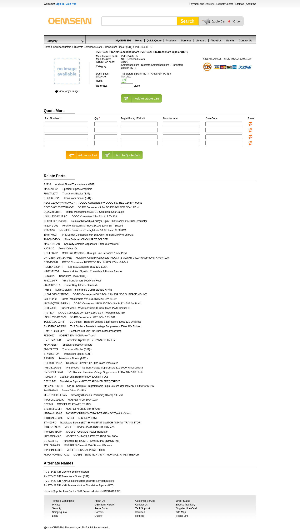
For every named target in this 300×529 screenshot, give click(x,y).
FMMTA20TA (51, 193)
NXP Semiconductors (89, 491)
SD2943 (48, 404)
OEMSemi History (104, 504)
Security (56, 508)
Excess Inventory (185, 504)
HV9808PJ (50, 376)
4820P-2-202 (51, 225)
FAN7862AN (51, 390)
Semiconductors (62, 47)
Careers (99, 512)
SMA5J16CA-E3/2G (55, 326)
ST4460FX (50, 422)
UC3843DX (50, 308)
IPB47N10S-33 (52, 427)
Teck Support (142, 508)
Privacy (56, 504)
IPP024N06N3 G (53, 450)
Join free (71, 3)
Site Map (181, 512)
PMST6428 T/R (52, 340)
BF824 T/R (50, 381)
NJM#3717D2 (51, 271)
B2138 (47, 184)
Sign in (59, 3)
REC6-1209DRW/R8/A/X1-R (59, 202)
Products (171, 40)
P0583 (47, 289)
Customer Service (145, 500)
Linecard (201, 40)
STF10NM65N (52, 445)
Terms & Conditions (63, 500)
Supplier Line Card (63, 491)
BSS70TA (49, 276)
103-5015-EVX (52, 239)
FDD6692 (49, 335)
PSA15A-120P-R (53, 266)
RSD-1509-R (51, 262)
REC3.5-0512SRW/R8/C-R (59, 207)
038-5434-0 (50, 298)
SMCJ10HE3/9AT (53, 372)
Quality (230, 40)
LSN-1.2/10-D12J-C (55, 317)
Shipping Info (59, 512)
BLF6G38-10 (51, 440)
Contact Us (245, 40)
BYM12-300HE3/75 (54, 331)
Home (138, 40)
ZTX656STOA (51, 198)
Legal (55, 515)
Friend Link (182, 515)
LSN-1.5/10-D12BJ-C (55, 216)
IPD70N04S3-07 (53, 413)
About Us (251, 3)
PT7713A (49, 312)
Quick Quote (154, 40)
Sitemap (239, 3)
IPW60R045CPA (53, 431)
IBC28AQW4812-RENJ (57, 303)
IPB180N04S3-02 (53, 418)
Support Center (224, 3)
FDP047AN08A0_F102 (56, 454)
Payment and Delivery (201, 3)
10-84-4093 (50, 234)
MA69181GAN (52, 244)
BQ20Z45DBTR (52, 211)
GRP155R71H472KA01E (58, 257)
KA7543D (49, 248)
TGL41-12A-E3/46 (54, 321)
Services (186, 40)
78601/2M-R (51, 280)
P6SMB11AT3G (52, 367)
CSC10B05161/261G (55, 221)
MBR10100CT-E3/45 (55, 395)
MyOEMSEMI (123, 40)
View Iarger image (69, 91)
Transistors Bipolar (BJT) (118, 47)
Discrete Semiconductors (88, 47)
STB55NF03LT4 (53, 408)
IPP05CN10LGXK (54, 399)
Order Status (183, 500)
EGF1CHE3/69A (53, 363)
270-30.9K (49, 230)
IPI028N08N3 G (52, 436)
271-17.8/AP (51, 253)
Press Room (101, 508)
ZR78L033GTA (52, 285)
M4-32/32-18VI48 (53, 386)
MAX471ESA (51, 189)
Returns (139, 515)
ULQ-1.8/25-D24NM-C (56, 294)
